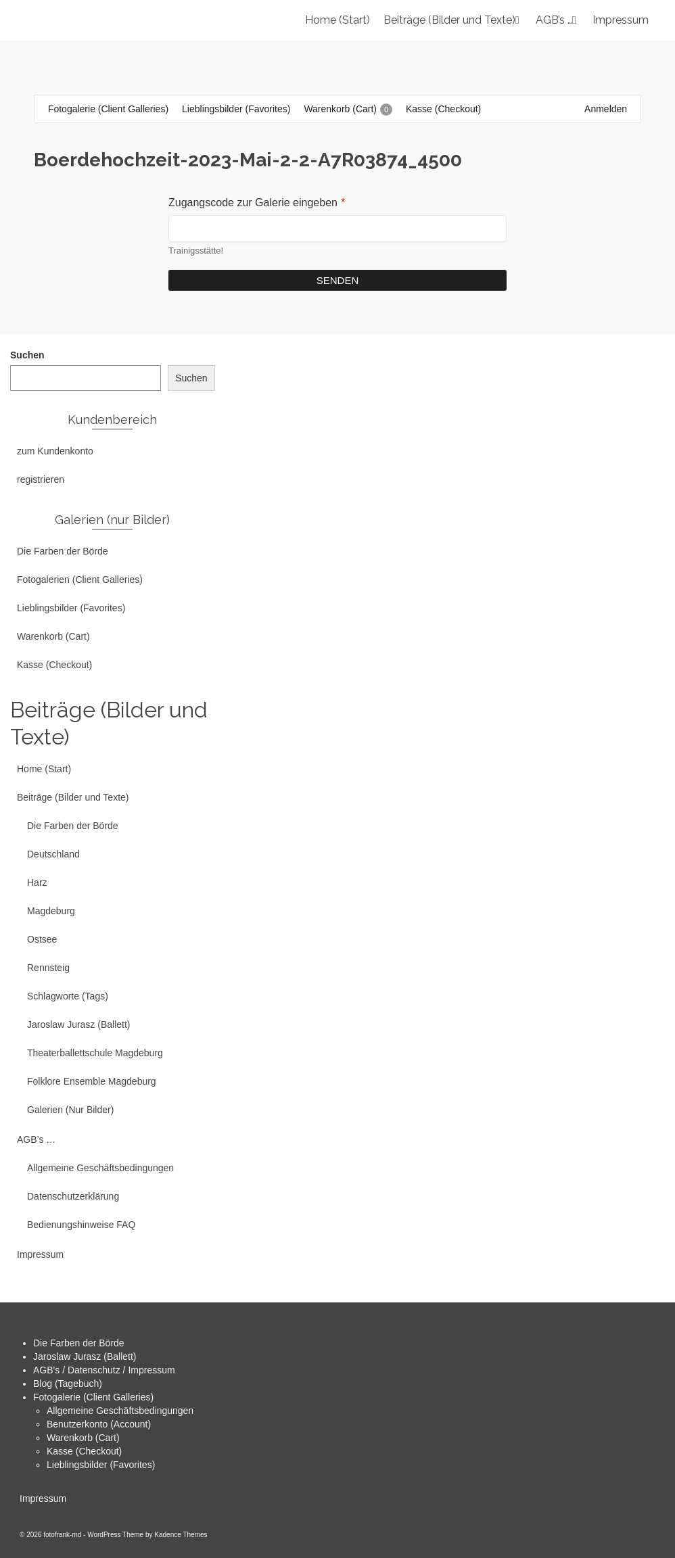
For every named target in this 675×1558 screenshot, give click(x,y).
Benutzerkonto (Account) (99, 1424)
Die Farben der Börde (78, 1343)
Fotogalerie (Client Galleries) (93, 1397)
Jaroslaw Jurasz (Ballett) (85, 1356)
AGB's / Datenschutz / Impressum (104, 1370)
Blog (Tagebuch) (67, 1383)
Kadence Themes (180, 1534)
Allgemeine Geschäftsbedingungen (120, 1410)
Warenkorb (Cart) (83, 1437)
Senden (338, 280)
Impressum (43, 1498)
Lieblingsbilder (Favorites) (101, 1464)
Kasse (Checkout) (84, 1451)
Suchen (27, 355)
